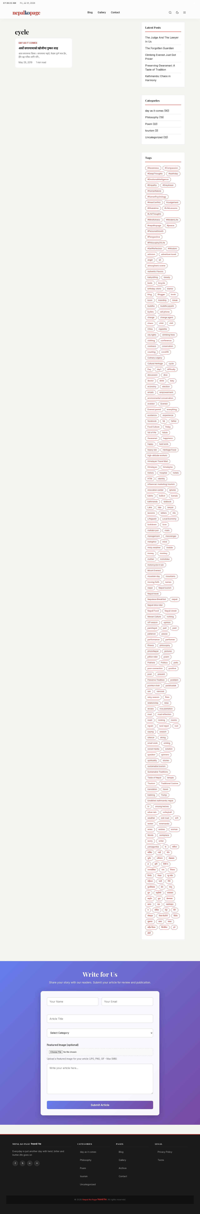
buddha (151, 306)
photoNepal (153, 651)
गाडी (159, 852)
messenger (171, 536)
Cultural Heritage (155, 363)
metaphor (152, 542)
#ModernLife (172, 220)
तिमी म (165, 864)
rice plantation (166, 709)
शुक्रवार (150, 921)
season (163, 731)
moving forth (153, 582)
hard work (163, 444)
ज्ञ (148, 864)
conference (166, 340)
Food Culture (153, 427)
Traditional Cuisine (169, 783)
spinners (165, 754)
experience (168, 415)
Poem (151, 124)
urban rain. (152, 812)
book (173, 294)
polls (176, 662)
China (150, 329)
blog (150, 294)
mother (151, 559)
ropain (150, 726)
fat (163, 421)
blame (170, 288)
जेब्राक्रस (171, 858)
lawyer (170, 507)
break (175, 300)
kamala (174, 496)
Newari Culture (154, 616)
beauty (167, 277)
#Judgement (172, 202)
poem (166, 657)
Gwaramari (152, 438)
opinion (167, 622)
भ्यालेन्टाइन (169, 904)
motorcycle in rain (156, 565)
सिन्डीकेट (164, 927)
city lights (152, 335)
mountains (170, 576)
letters (164, 513)
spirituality (152, 760)
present (161, 674)
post (150, 674)
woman (174, 829)
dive (165, 375)
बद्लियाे (158, 893)
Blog (90, 12)
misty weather (154, 547)
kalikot (162, 496)
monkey (163, 553)
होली (149, 933)
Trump (164, 795)
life (174, 513)
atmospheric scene (156, 265)
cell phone (165, 312)
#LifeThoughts (154, 214)
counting (151, 352)
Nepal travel (153, 593)
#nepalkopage (154, 225)
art (160, 260)
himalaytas (168, 467)
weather (151, 818)
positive (172, 668)
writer (161, 841)
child (161, 323)
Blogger (161, 294)
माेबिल (157, 910)
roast (150, 720)
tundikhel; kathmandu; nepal (160, 800)
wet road (165, 818)
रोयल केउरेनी (163, 915)
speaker (151, 754)
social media (153, 749)
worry (150, 841)
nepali (175, 599)
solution (168, 749)
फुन (149, 893)
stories (166, 760)
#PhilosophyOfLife (156, 243)
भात (158, 904)
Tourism (151, 783)
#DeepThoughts (155, 173)
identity (161, 478)
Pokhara (151, 662)
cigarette (163, 329)
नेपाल (159, 875)
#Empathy (152, 185)
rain (149, 691)
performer (170, 639)
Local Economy (169, 519)
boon (150, 300)
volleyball (167, 812)
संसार (170, 921)
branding (162, 300)
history (151, 473)
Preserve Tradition (156, 680)
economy (152, 386)
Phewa (151, 645)
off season (153, 622)
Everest (164, 404)
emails (151, 392)
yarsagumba (153, 847)
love (164, 524)
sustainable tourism (156, 766)
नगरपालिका (152, 870)
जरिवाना (160, 858)
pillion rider (153, 657)
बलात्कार (170, 893)
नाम (163, 870)
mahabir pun (153, 530)
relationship (153, 703)
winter (150, 823)
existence (152, 415)
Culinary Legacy (155, 358)
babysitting (153, 277)
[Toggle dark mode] (177, 12)
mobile (169, 547)
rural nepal (164, 726)
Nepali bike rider (155, 605)
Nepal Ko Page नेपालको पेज (94, 1199)
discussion (153, 375)
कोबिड (150, 852)
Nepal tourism (165, 588)
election (166, 386)
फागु (170, 887)
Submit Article (100, 1105)
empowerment (166, 392)
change (151, 317)
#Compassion (171, 168)
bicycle (161, 283)
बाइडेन (150, 898)
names (168, 582)
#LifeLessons (171, 208)
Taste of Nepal (154, 777)
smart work (153, 743)
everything (172, 409)
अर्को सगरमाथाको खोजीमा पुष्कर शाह (38, 48)
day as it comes (157, 110)
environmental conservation (160, 398)
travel (165, 789)
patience (152, 634)
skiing (163, 737)
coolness (152, 346)
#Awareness (153, 168)
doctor (151, 381)
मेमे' (174, 910)
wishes (161, 829)
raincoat (160, 691)
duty (172, 381)
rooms (174, 720)
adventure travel (168, 254)
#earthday (173, 173)
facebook (152, 421)
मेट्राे (166, 910)
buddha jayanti (167, 306)
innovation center (155, 490)
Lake (150, 507)
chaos (150, 323)
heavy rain (152, 450)
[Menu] (185, 12)
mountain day (154, 576)
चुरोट (149, 858)
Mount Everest (154, 570)
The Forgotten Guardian (159, 48)
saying (151, 731)
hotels (176, 473)
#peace (170, 225)
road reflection (164, 714)
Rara (167, 697)
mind (164, 542)
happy (150, 444)
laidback (167, 501)
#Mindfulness (154, 220)
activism (151, 254)
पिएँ (169, 881)
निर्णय (150, 875)
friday (168, 427)
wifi (176, 818)
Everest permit (154, 409)
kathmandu (153, 501)
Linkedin (29, 1163)
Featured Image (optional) (63, 1044)
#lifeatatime (153, 208)
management (154, 536)
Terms (161, 1160)
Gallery (102, 12)
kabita (150, 496)
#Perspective (154, 237)
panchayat (152, 628)
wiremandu (164, 823)
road (150, 714)
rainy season (153, 697)
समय (160, 921)
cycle (171, 363)
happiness (168, 438)
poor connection (155, 668)
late (159, 507)
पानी (160, 881)
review (151, 709)
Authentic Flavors (155, 271)
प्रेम (162, 887)
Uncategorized (156, 137)
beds (150, 283)
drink (162, 381)
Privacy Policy (165, 1152)
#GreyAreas (168, 185)
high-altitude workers (157, 455)
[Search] (170, 12)
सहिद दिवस (151, 927)
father (173, 421)
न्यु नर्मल (170, 875)
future (165, 432)
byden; (151, 312)
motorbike (165, 559)
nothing (170, 616)
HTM (150, 478)
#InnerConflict (154, 202)
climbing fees (168, 335)
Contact (115, 12)
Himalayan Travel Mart (158, 461)
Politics (164, 662)
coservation (167, 346)
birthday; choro (154, 288)
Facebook (15, 1163)
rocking (161, 720)
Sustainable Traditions (158, 772)
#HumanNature (154, 191)
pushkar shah (154, 685)
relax (166, 703)
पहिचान (150, 881)
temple (170, 777)
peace (165, 634)
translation (152, 789)
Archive (123, 1168)
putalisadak (171, 685)
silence (151, 737)
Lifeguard (152, 519)
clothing (151, 340)
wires (150, 829)
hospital (163, 473)
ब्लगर (149, 904)
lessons (151, 513)
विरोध (176, 915)
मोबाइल (150, 915)
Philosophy (154, 117)
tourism (151, 130)
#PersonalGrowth (155, 231)
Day (149, 369)
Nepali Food (153, 611)
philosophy (165, 645)
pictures (168, 651)
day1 (159, 369)
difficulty (171, 369)
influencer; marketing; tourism (161, 484)
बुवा (159, 898)
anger (150, 260)
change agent (166, 317)
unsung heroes (162, 806)
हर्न (174, 927)
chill (171, 323)
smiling (167, 743)
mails (167, 530)
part (165, 628)
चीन (168, 852)
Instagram (37, 1163)
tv (148, 806)
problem (174, 680)
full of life (152, 432)
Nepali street (171, 611)
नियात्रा (172, 870)
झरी (156, 864)
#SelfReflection (155, 248)
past (174, 628)
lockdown (152, 524)
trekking (151, 795)
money (151, 553)
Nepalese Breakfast (157, 599)
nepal (150, 588)
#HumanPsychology (157, 197)
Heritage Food (169, 450)
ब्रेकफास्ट (170, 898)
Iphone (172, 490)
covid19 (165, 352)
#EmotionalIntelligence (158, 179)
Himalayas (152, 467)
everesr (151, 404)
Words (150, 835)
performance (154, 639)
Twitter (22, 1163)
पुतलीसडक (151, 887)
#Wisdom (172, 248)
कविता (174, 847)
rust (176, 726)
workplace (164, 835)
